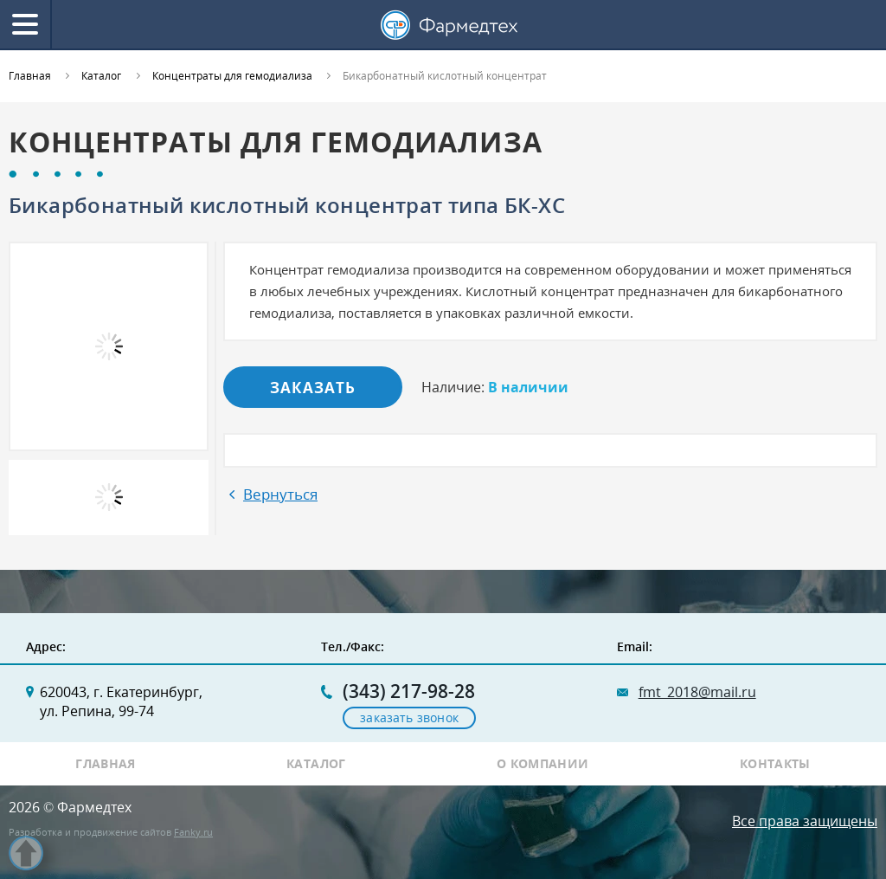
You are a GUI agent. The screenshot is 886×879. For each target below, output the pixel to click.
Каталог (316, 764)
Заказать (313, 387)
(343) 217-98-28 (409, 691)
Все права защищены (804, 821)
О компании (543, 764)
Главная (105, 764)
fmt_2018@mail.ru (697, 691)
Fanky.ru (193, 831)
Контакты (775, 764)
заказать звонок (409, 717)
